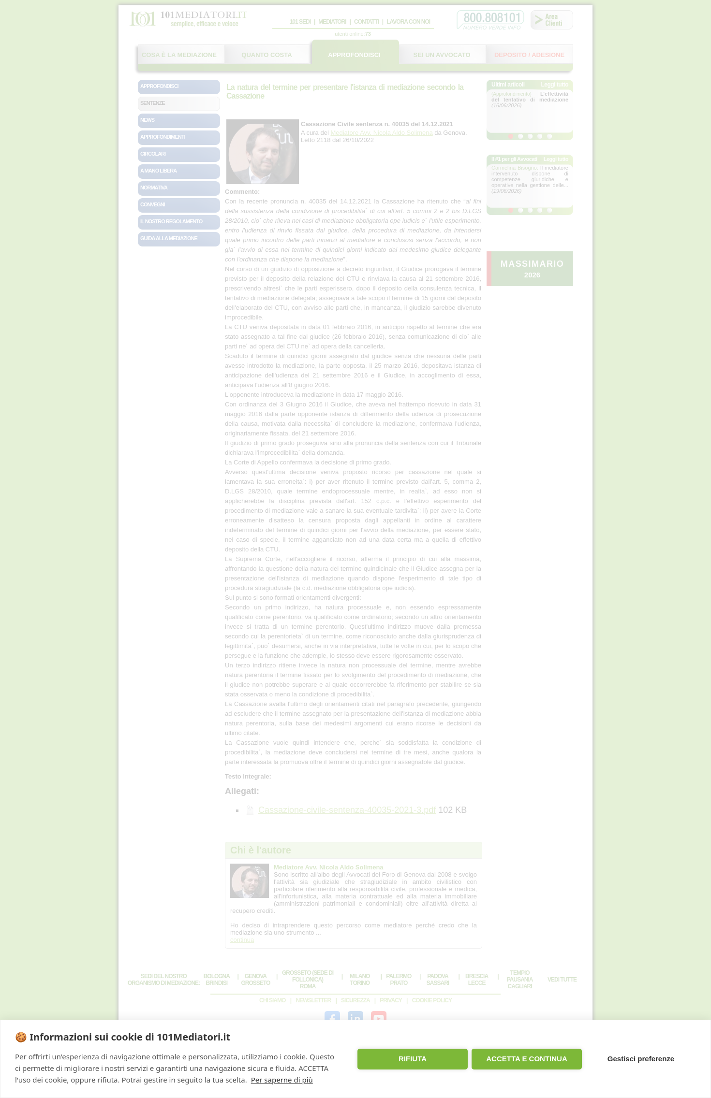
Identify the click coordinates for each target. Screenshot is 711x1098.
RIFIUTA (413, 1059)
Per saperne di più (282, 1079)
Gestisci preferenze (640, 1059)
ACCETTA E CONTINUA (526, 1059)
